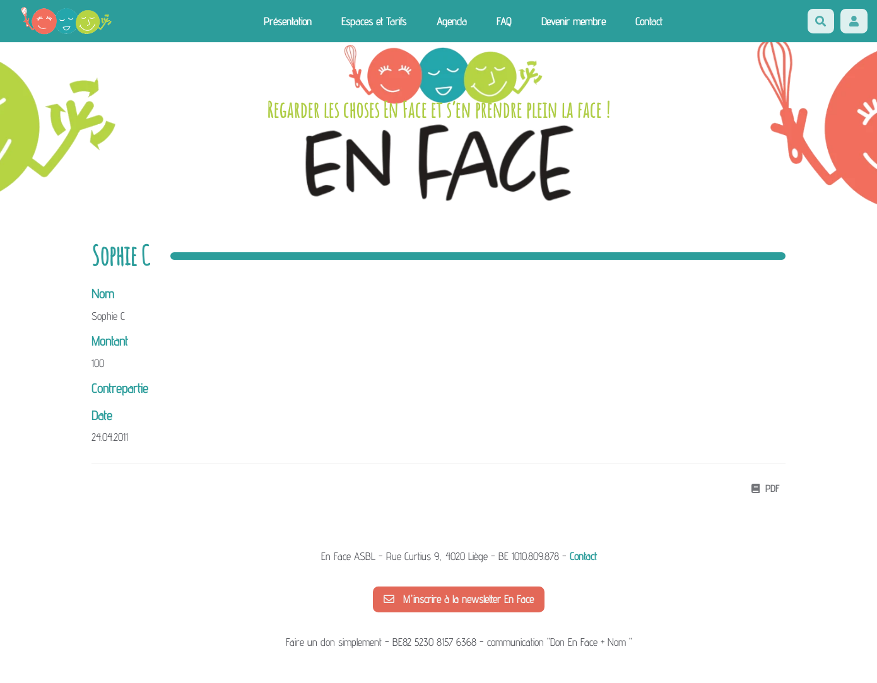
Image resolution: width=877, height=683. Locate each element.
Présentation (288, 21)
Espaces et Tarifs (373, 21)
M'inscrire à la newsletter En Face (459, 599)
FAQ (504, 21)
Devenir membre (573, 21)
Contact (648, 21)
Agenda (452, 21)
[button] (854, 21)
